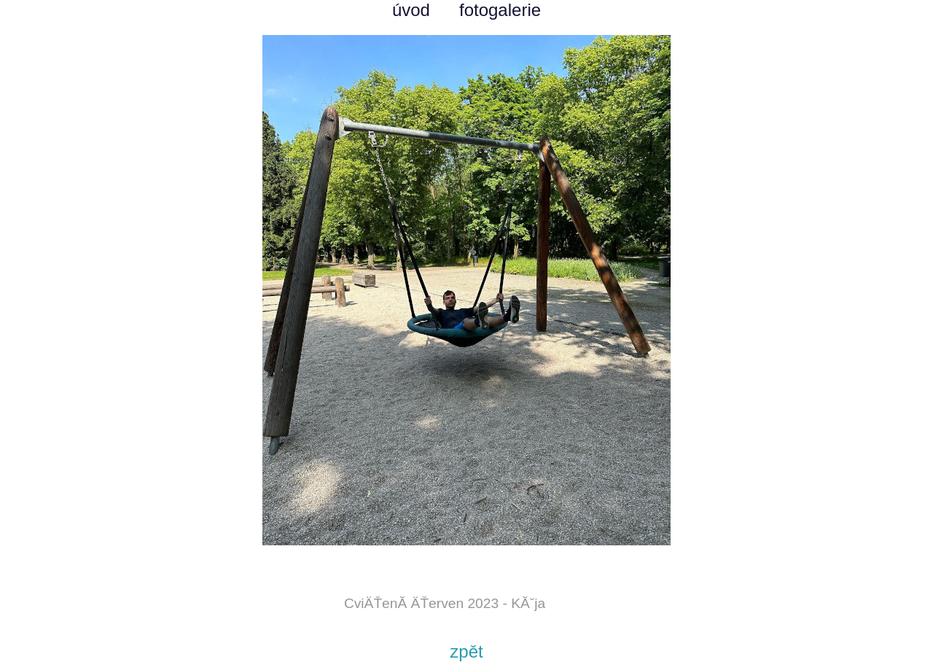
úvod (411, 10)
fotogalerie (500, 10)
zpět (466, 651)
